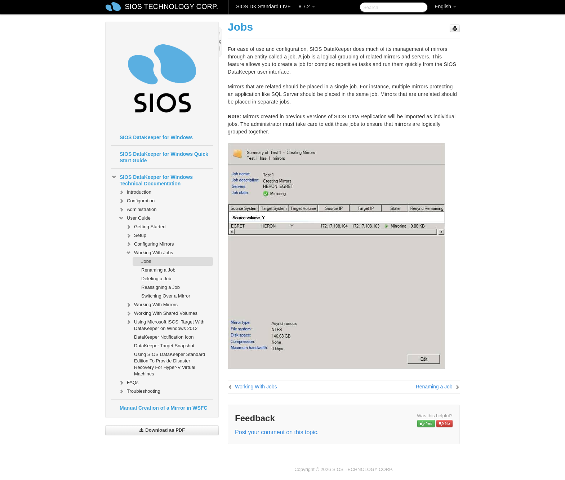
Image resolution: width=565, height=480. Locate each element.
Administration (137, 209)
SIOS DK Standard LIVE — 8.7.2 (275, 6)
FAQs (128, 382)
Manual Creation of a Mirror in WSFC (163, 408)
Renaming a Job (158, 270)
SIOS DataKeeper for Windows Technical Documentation (152, 179)
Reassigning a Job (160, 287)
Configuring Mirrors (149, 244)
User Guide (134, 218)
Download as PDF (162, 430)
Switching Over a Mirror (165, 296)
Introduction (134, 192)
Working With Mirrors (151, 304)
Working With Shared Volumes (161, 313)
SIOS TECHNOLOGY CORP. (171, 6)
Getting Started (145, 227)
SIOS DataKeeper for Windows (156, 137)
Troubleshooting (139, 391)
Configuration (136, 201)
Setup (135, 235)
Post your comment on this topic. (277, 432)
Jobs (146, 261)
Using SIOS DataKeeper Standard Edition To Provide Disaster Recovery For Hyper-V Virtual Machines (169, 364)
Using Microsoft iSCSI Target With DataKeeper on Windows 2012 (165, 324)
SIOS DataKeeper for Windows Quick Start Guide (164, 157)
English (445, 6)
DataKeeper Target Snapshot (164, 345)
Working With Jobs (149, 252)
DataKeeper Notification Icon (163, 337)
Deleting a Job (156, 278)
